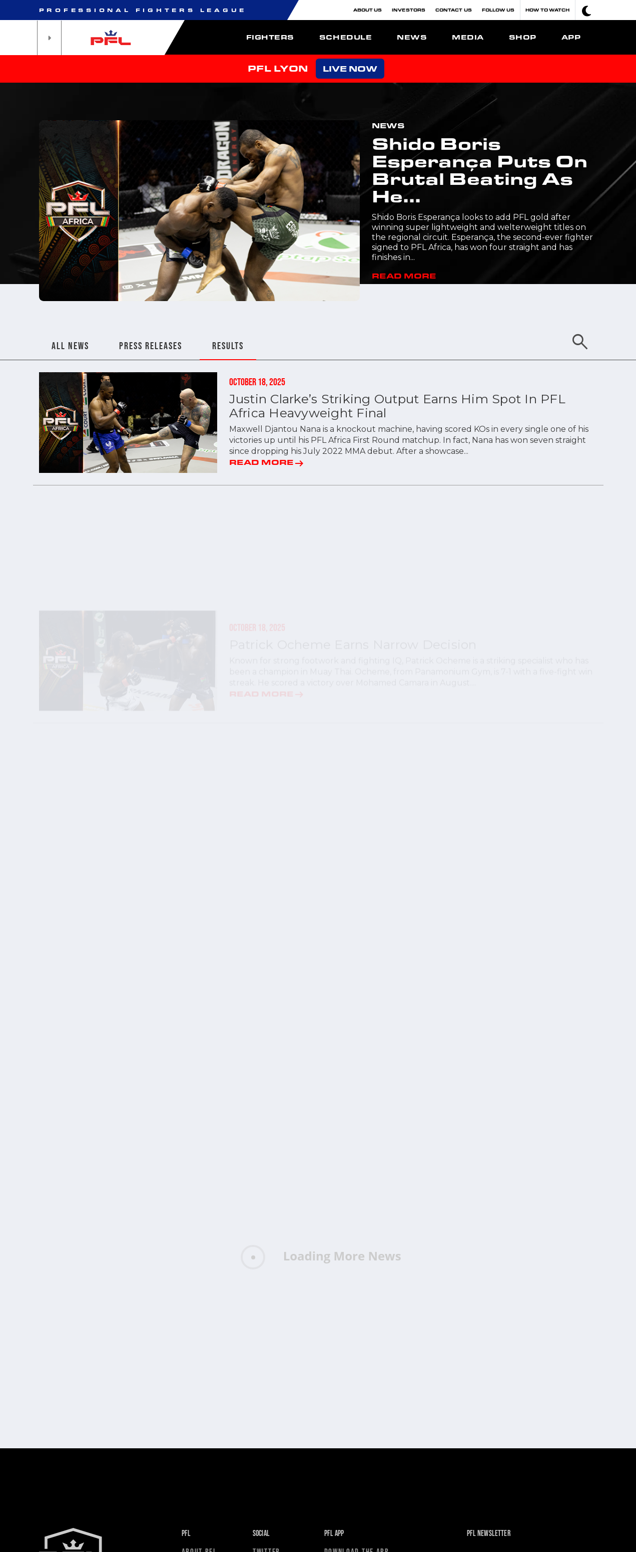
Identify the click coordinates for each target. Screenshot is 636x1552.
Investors (408, 10)
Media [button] (468, 37)
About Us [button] (367, 10)
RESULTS (228, 345)
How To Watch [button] (547, 10)
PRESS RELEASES (150, 345)
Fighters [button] (270, 37)
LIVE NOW (350, 68)
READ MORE (404, 276)
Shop (522, 37)
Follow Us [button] (498, 10)
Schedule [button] (345, 37)
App (571, 37)
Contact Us (453, 10)
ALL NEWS (70, 345)
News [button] (412, 37)
